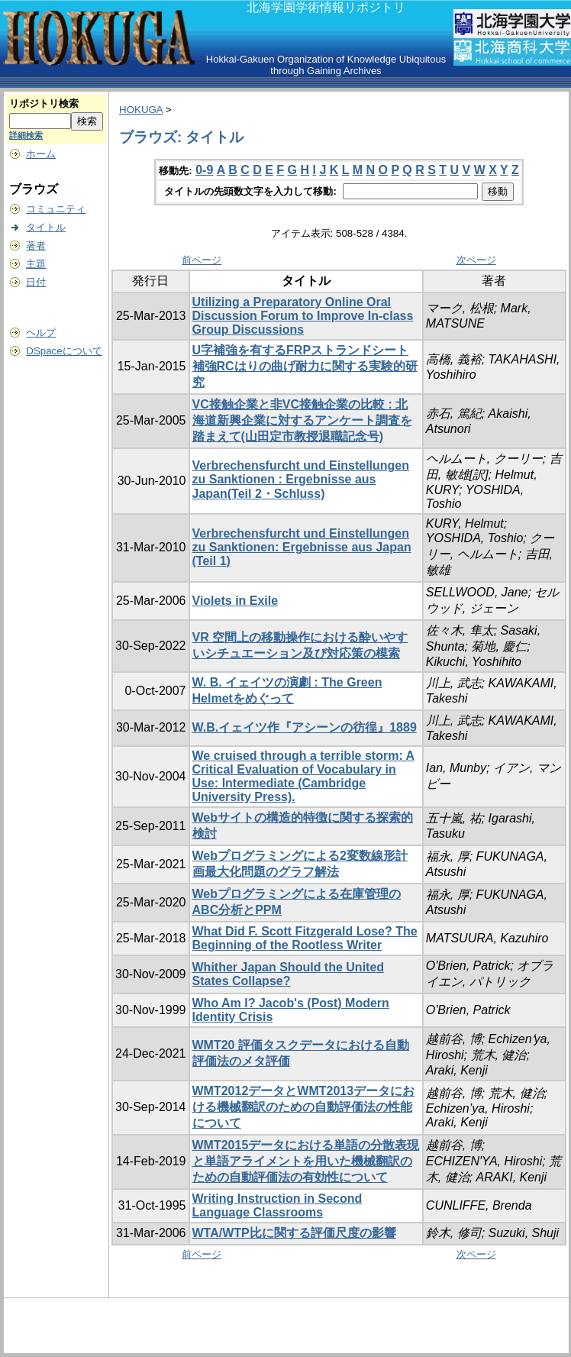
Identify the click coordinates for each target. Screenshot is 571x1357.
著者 (36, 245)
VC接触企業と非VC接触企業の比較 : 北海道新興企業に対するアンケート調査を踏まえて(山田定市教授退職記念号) (302, 420)
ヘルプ (41, 332)
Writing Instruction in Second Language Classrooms (277, 1205)
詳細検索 (26, 135)
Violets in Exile (235, 600)
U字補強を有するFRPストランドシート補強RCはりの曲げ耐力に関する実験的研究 (305, 366)
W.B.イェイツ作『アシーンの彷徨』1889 (304, 727)
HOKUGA (141, 109)
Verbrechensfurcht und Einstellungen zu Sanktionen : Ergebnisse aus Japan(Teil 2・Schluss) (301, 479)
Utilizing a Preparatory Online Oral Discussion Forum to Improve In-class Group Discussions (303, 316)
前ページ (201, 260)
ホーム (41, 154)
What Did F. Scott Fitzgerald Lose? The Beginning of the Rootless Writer (305, 938)
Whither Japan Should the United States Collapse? (288, 974)
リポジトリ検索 (44, 103)
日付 (36, 282)
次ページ (476, 260)
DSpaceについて (64, 351)
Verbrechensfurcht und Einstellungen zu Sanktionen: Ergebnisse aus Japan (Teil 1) (301, 547)
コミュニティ (55, 209)
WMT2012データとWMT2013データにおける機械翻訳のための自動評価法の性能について (303, 1106)
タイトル (46, 227)
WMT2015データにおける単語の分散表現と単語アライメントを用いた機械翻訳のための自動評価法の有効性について (306, 1161)
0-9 (204, 169)
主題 (36, 264)
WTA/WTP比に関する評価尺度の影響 (294, 1232)
